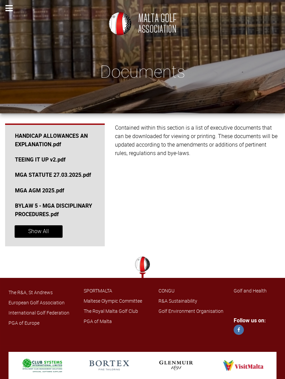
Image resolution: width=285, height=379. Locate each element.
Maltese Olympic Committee (113, 301)
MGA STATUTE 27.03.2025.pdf (53, 175)
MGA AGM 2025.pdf (39, 190)
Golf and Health (250, 290)
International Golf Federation (39, 313)
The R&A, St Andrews (31, 292)
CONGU (166, 290)
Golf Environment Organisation (190, 311)
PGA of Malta (98, 321)
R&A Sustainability (177, 301)
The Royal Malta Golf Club (111, 311)
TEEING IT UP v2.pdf (40, 159)
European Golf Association (37, 302)
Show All (38, 231)
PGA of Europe (24, 323)
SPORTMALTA (98, 290)
